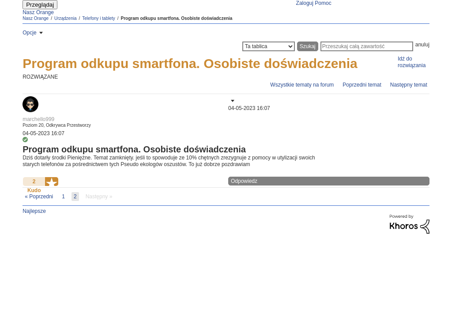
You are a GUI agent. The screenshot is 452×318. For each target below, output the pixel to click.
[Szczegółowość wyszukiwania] (268, 46)
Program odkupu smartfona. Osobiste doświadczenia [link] (177, 18)
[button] (231, 101)
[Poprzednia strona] (39, 196)
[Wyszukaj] (366, 46)
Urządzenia (65, 18)
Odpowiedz (244, 181)
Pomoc (323, 3)
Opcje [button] (29, 33)
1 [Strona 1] (63, 196)
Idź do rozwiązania (412, 62)
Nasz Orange (38, 12)
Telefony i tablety (98, 18)
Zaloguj (304, 3)
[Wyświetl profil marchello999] (38, 119)
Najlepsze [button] (34, 211)
